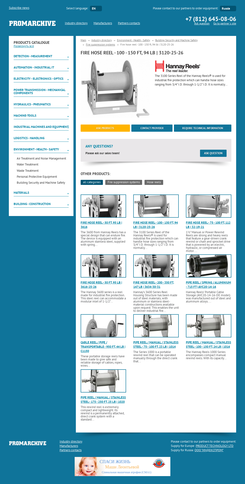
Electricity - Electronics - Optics (38, 78)
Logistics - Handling (29, 138)
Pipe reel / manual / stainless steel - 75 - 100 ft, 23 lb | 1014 (155, 344)
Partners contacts (129, 23)
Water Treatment (27, 164)
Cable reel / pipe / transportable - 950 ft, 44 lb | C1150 (103, 346)
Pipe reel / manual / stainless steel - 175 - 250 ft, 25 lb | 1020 (103, 399)
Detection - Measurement (33, 56)
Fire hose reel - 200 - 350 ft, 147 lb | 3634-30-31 (153, 284)
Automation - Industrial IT (34, 67)
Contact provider (152, 128)
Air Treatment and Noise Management (41, 158)
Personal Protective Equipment (37, 177)
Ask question (202, 24)
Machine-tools (25, 115)
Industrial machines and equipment (41, 126)
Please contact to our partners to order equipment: (185, 9)
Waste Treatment (28, 171)
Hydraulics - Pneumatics (32, 104)
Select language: (77, 9)
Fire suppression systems (100, 44)
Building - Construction (32, 203)
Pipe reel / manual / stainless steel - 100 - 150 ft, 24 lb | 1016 (208, 344)
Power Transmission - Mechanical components (39, 91)
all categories (91, 182)
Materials (21, 192)
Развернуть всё (24, 46)
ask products (105, 128)
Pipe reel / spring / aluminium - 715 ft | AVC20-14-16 (208, 284)
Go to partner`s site (224, 24)
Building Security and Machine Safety (41, 183)
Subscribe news (19, 8)
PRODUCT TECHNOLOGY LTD (215, 446)
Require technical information (202, 128)
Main (83, 40)
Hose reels (154, 182)
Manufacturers (103, 23)
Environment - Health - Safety (36, 149)
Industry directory (76, 23)
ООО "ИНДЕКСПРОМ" (209, 450)
